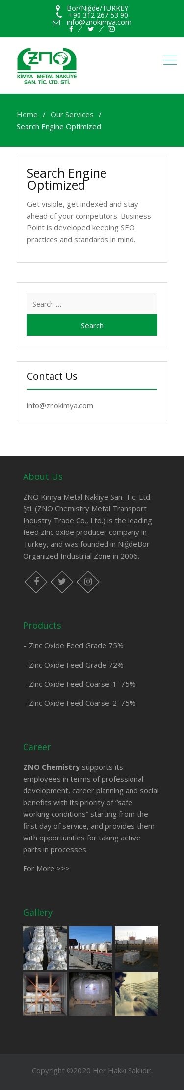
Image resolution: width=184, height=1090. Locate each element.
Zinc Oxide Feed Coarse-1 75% (82, 684)
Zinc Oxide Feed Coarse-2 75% (82, 703)
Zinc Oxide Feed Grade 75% (76, 645)
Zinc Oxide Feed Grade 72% (76, 665)
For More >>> (46, 868)
